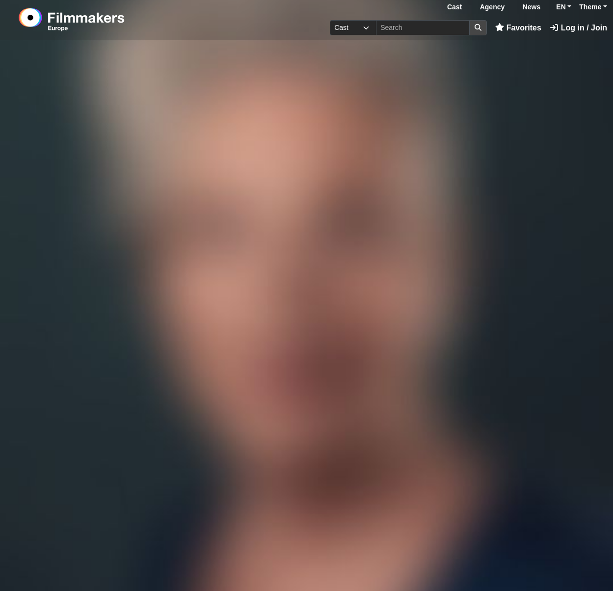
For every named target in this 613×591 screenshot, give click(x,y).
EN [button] (560, 7)
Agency (492, 7)
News (532, 7)
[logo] (96, 19)
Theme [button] (590, 7)
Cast (454, 7)
